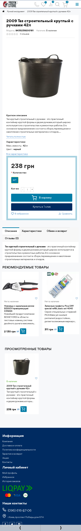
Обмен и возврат (57, 231)
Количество (19, 173)
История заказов (11, 481)
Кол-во (15, 189)
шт (15, 180)
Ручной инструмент (15, 12)
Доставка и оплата (12, 446)
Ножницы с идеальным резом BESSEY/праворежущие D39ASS (19, 308)
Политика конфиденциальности (19, 450)
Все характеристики (17, 154)
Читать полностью (16, 137)
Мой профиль (9, 473)
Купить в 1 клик (42, 207)
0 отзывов (24, 34)
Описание (11, 231)
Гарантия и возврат (12, 454)
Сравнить (65, 213)
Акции (5, 458)
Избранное (8, 477)
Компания (7, 441)
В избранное (20, 213)
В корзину (42, 197)
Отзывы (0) (12, 238)
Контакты (7, 462)
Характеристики (32, 231)
